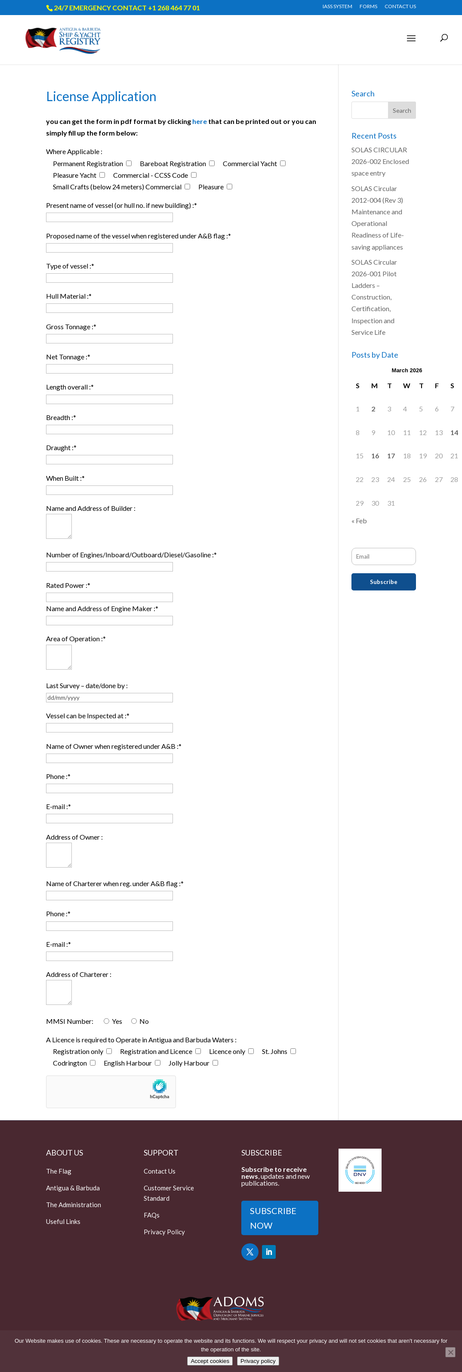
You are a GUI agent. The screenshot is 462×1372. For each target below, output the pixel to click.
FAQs (152, 1215)
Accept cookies (210, 1361)
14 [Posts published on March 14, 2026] (454, 432)
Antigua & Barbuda (73, 1188)
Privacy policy (257, 1361)
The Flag (58, 1171)
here (199, 121)
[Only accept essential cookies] (450, 1352)
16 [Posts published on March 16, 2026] (375, 455)
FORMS (368, 6)
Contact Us (160, 1171)
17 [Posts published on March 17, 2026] (391, 455)
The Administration (73, 1204)
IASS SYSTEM (337, 6)
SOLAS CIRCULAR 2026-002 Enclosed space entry (380, 161)
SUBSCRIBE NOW (273, 1217)
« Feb (359, 520)
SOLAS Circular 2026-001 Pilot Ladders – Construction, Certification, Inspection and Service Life (374, 297)
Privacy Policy (164, 1232)
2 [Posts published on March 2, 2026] (373, 409)
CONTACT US (400, 6)
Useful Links (63, 1221)
